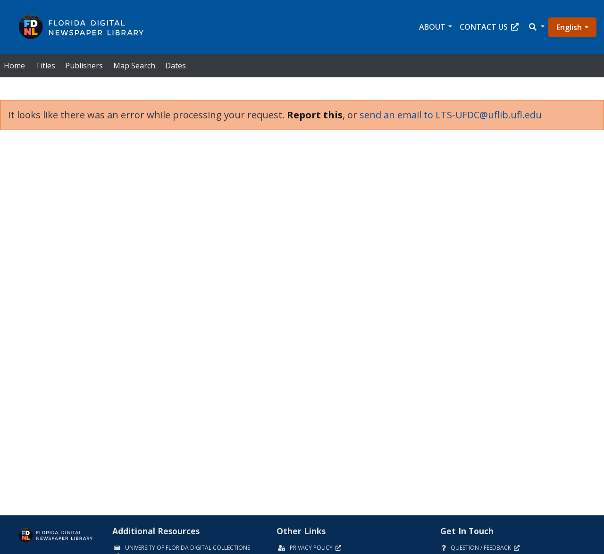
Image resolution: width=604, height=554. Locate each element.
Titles (45, 65)
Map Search (134, 65)
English (569, 27)
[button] (536, 27)
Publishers (84, 65)
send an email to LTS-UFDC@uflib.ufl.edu (451, 114)
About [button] (432, 27)
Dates (175, 65)
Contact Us (489, 27)
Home (14, 65)
